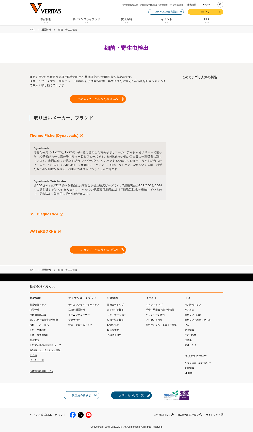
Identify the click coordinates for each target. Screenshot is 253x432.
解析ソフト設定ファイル (198, 319)
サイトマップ (213, 414)
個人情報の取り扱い (188, 414)
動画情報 (189, 330)
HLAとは (189, 309)
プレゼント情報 (154, 319)
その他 (33, 355)
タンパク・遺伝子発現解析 (44, 319)
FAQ (187, 325)
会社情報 (189, 368)
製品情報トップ (38, 304)
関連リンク (190, 345)
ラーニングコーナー (79, 314)
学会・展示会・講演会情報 (160, 309)
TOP (32, 29)
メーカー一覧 (37, 360)
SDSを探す (113, 330)
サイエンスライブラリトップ (83, 304)
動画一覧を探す (115, 319)
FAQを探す (113, 325)
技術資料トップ (115, 304)
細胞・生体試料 (38, 330)
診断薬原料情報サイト (41, 371)
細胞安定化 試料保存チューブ (45, 345)
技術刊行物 (190, 335)
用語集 (188, 340)
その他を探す (114, 335)
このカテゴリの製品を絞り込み (98, 99)
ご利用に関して (162, 414)
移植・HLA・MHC (39, 325)
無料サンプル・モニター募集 (161, 325)
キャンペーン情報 (155, 314)
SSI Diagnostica (44, 214)
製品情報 (46, 29)
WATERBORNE (43, 231)
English (206, 4)
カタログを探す (115, 309)
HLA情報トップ (193, 304)
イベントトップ (154, 304)
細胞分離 (34, 309)
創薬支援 (34, 340)
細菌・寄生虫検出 (39, 335)
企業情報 (191, 4)
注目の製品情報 (76, 309)
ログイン (205, 11)
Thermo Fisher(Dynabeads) (54, 136)
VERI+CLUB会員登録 (166, 11)
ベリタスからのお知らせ (198, 362)
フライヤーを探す (116, 314)
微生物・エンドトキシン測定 (45, 350)
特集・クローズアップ (80, 325)
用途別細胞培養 (38, 314)
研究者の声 (74, 319)
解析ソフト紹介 (193, 314)
